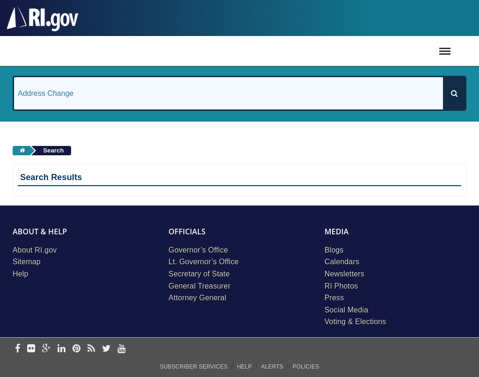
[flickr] (31, 349)
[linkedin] (61, 349)
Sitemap (27, 262)
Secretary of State (199, 274)
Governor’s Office (198, 250)
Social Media (347, 310)
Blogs (334, 250)
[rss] (91, 349)
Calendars (342, 262)
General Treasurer (199, 286)
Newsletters (344, 274)
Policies (306, 366)
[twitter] (106, 349)
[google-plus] (46, 349)
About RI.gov (35, 250)
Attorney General (197, 298)
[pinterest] (76, 349)
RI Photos (341, 286)
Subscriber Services (194, 366)
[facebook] (17, 349)
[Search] (454, 93)
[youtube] (121, 349)
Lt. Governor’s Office (203, 262)
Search (53, 150)
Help (21, 274)
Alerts (272, 366)
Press (334, 298)
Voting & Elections (355, 322)
